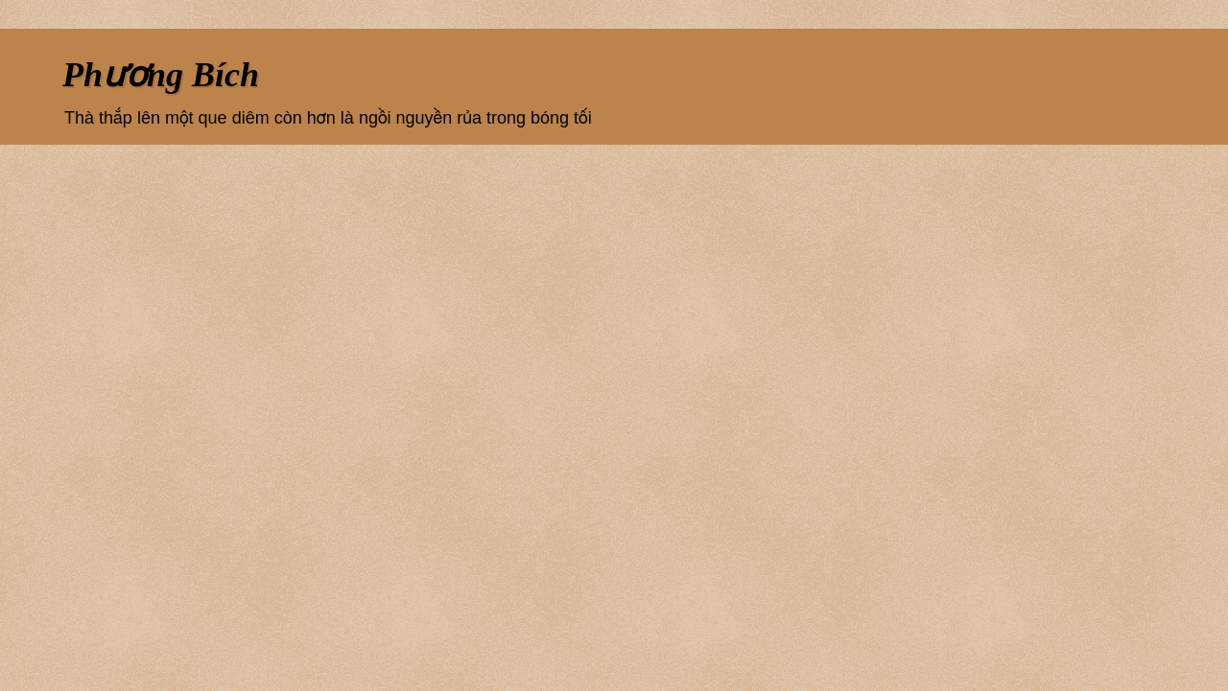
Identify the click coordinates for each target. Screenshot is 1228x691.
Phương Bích (160, 75)
